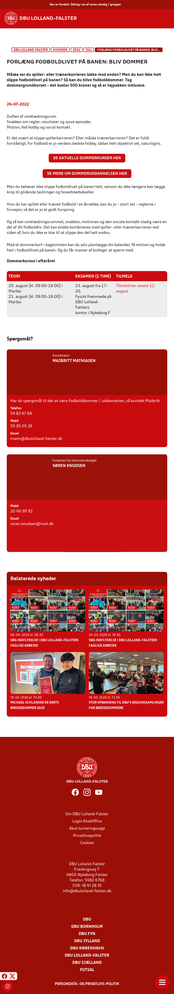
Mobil (14, 427)
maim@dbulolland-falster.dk (36, 445)
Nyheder (60, 50)
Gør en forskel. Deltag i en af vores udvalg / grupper (85, 4)
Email (14, 440)
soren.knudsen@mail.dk (31, 541)
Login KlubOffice (87, 821)
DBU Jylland (87, 941)
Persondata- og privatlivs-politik (87, 983)
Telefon (15, 414)
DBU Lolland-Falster (31, 50)
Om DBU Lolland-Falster (87, 814)
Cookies (87, 843)
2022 (76, 50)
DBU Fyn (87, 934)
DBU (87, 919)
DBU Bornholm (87, 926)
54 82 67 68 (21, 420)
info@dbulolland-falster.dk (87, 891)
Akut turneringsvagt (87, 828)
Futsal (87, 970)
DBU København (87, 948)
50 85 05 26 (21, 433)
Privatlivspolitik (87, 836)
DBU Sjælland (87, 963)
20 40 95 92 (21, 528)
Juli (89, 50)
